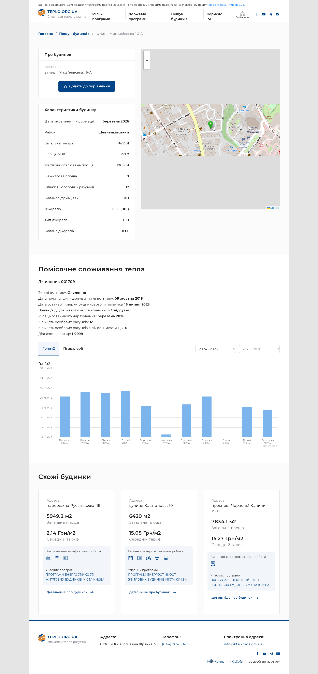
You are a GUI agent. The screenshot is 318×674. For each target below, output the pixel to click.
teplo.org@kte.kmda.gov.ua (225, 4)
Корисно (214, 14)
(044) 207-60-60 (176, 644)
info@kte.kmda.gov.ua (243, 644)
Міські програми (101, 15)
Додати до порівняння (89, 86)
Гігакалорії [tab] (73, 348)
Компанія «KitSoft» (230, 661)
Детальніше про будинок (70, 592)
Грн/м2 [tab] (49, 348)
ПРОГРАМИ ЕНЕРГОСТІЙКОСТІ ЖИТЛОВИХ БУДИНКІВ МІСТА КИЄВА (75, 577)
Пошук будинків (179, 15)
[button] (210, 125)
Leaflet (273, 207)
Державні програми (138, 15)
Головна (45, 34)
